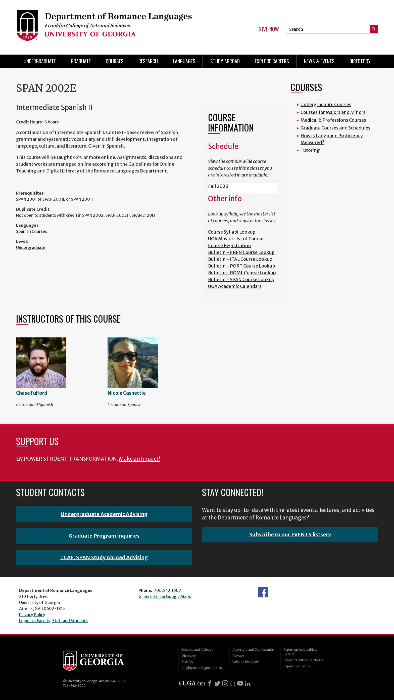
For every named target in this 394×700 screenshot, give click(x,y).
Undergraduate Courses (326, 104)
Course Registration (229, 245)
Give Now (269, 29)
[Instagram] (225, 683)
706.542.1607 (167, 590)
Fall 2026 (218, 186)
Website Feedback (245, 662)
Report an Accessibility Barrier (300, 652)
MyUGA (187, 662)
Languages (184, 61)
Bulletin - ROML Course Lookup (242, 273)
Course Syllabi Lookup (232, 232)
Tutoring (310, 150)
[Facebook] (210, 683)
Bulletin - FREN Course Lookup (241, 252)
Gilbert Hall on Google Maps (164, 596)
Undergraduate (40, 61)
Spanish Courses (31, 231)
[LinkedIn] (248, 683)
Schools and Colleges (197, 649)
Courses (114, 61)
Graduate (81, 61)
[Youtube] (240, 683)
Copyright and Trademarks (253, 649)
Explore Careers (272, 61)
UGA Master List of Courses (237, 239)
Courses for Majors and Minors (333, 112)
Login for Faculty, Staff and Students (53, 620)
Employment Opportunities (201, 668)
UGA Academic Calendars (235, 286)
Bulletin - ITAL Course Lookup (240, 259)
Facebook (263, 592)
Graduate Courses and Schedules (335, 128)
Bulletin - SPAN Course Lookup (241, 279)
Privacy (238, 656)
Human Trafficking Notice (303, 660)
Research (148, 61)
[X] (217, 683)
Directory (360, 61)
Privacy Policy (32, 614)
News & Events (319, 61)
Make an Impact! (139, 459)
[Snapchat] (233, 683)
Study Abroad (225, 61)
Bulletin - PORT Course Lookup (241, 266)
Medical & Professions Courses (333, 120)
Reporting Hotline (296, 666)
